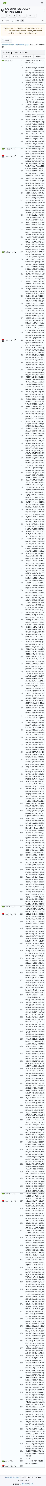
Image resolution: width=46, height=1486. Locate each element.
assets (21, 45)
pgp (27, 45)
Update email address (13, 252)
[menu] (17, 1484)
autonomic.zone (13, 12)
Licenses (25, 1484)
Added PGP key (10, 60)
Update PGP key (10, 149)
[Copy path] (2, 47)
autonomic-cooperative (16, 9)
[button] (15, 149)
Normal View (27, 56)
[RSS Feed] (4, 16)
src (17, 45)
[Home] (4, 3)
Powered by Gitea (12, 1477)
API (32, 1484)
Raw (6, 56)
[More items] (43, 20)
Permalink (15, 56)
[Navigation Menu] (42, 3)
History (38, 56)
